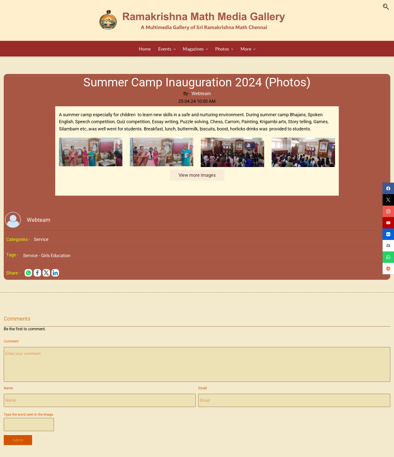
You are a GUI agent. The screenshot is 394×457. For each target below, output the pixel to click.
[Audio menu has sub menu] (236, 47)
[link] (90, 139)
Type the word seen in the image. (29, 413)
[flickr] (388, 234)
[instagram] (388, 211)
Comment (11, 340)
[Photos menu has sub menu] (212, 47)
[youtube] (388, 222)
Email (202, 387)
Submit (17, 438)
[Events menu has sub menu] (154, 47)
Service (41, 237)
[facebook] (388, 188)
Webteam (201, 91)
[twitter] (388, 200)
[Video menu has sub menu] (259, 47)
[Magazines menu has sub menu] (183, 47)
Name (8, 387)
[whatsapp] (388, 257)
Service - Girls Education (46, 254)
